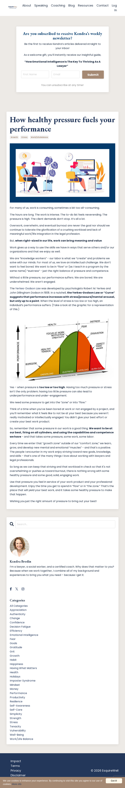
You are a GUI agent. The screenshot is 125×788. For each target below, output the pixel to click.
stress (24, 137)
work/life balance (39, 137)
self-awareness (20, 706)
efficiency (16, 631)
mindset (15, 685)
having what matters (23, 668)
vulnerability (18, 730)
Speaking (41, 5)
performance (18, 693)
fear (13, 639)
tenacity (15, 726)
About (26, 5)
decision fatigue (20, 627)
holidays (15, 676)
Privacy (16, 770)
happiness (16, 664)
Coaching (58, 5)
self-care (16, 710)
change (15, 618)
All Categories (19, 606)
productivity (17, 697)
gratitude (16, 647)
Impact (16, 761)
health (14, 672)
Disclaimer (18, 775)
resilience (16, 701)
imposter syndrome (22, 681)
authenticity (17, 614)
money (14, 689)
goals (13, 643)
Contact (103, 5)
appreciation (18, 610)
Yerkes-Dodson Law (28, 288)
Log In (114, 7)
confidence (17, 622)
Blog (71, 5)
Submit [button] (93, 75)
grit (12, 651)
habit (13, 660)
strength (15, 718)
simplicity (16, 714)
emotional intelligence (24, 635)
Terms (15, 766)
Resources (85, 5)
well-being (17, 735)
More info (16, 784)
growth (14, 137)
